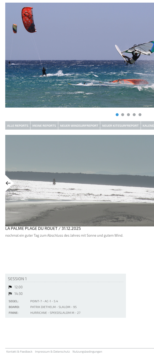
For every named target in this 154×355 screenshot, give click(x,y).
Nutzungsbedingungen (87, 351)
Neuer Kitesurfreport (120, 125)
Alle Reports (17, 125)
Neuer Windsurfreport (79, 125)
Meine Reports (44, 125)
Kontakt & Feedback (19, 351)
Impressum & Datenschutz (52, 351)
